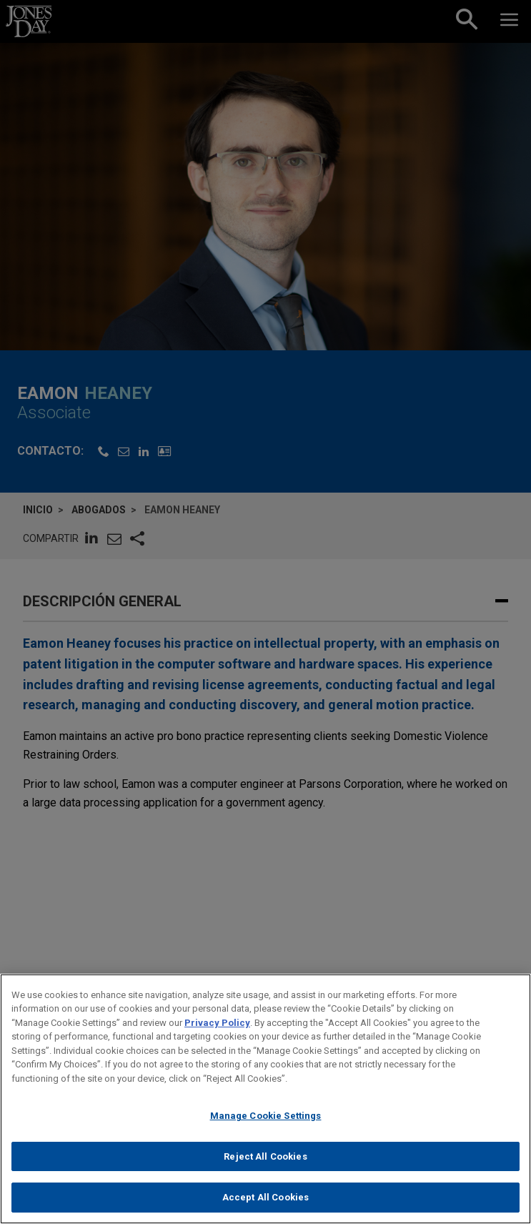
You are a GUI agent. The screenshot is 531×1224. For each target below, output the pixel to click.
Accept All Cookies (265, 1197)
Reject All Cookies (265, 1156)
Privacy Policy (217, 1022)
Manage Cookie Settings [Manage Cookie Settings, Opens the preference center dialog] (266, 1115)
